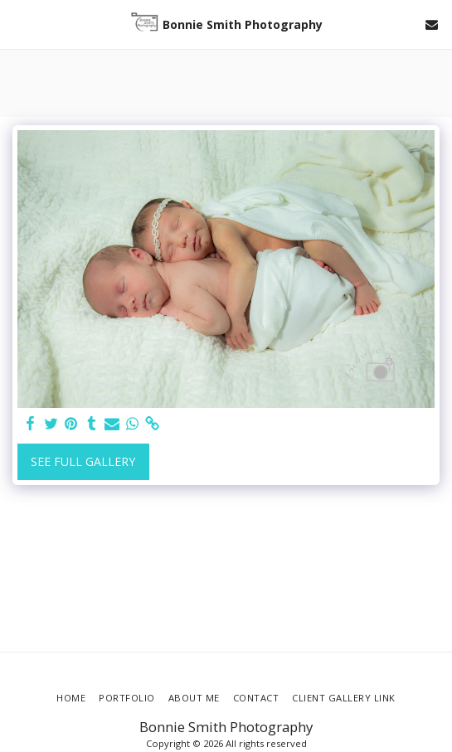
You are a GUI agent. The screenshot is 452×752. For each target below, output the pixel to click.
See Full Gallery (83, 461)
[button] (18, 24)
